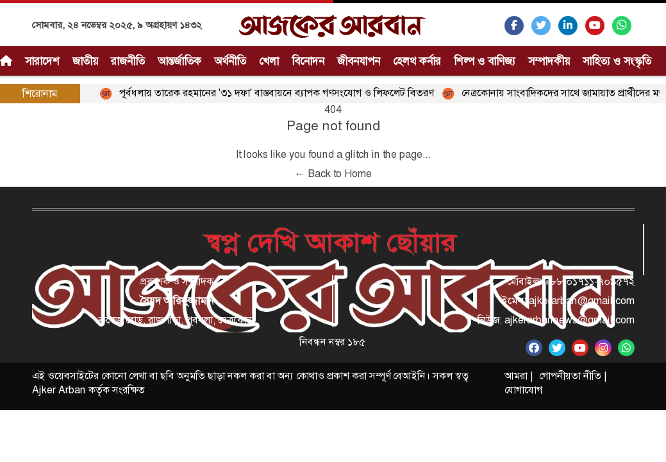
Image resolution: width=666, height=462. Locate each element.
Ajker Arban (59, 390)
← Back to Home (333, 173)
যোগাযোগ (523, 390)
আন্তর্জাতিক (179, 61)
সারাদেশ (42, 61)
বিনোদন (308, 61)
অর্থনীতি (230, 61)
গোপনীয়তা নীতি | (572, 375)
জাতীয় (85, 61)
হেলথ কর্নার (417, 61)
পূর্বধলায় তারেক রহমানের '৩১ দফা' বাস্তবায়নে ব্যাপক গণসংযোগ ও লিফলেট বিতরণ (268, 92)
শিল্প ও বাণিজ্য (484, 61)
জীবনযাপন (358, 61)
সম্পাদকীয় (549, 61)
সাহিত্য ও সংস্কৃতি (617, 61)
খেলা (269, 61)
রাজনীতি (128, 61)
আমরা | (518, 375)
